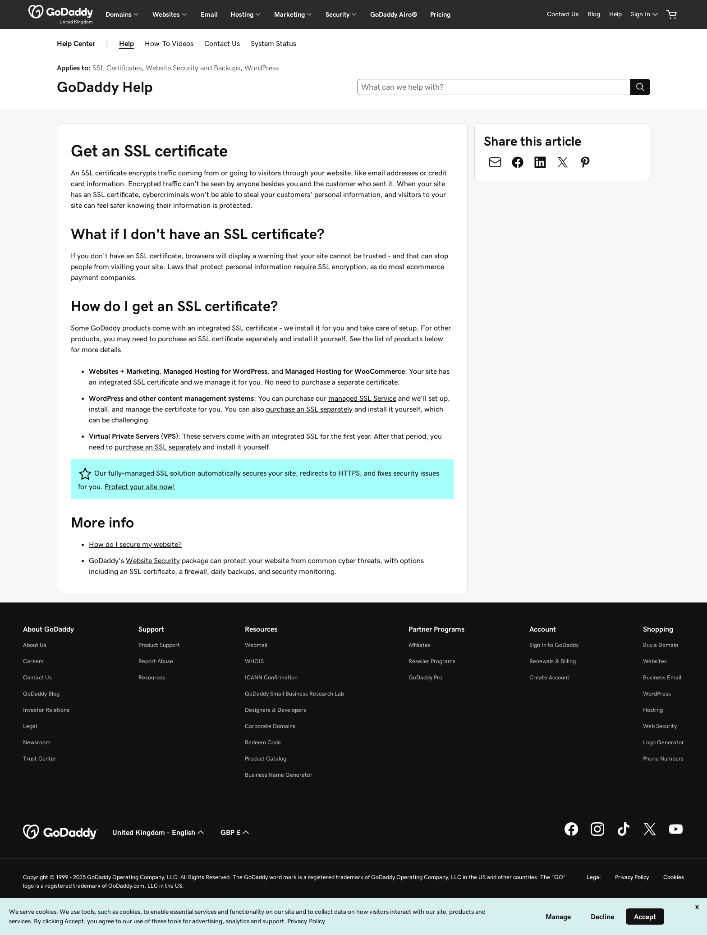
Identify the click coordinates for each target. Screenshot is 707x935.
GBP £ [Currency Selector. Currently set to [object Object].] (235, 832)
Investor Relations (46, 710)
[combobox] (494, 87)
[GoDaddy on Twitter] (650, 834)
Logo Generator (663, 742)
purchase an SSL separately (309, 408)
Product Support (159, 645)
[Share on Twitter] (562, 162)
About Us (34, 645)
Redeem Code (263, 742)
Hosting (653, 710)
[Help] (615, 14)
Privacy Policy (632, 877)
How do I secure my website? (135, 544)
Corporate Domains (270, 726)
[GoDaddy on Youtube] (676, 834)
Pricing (440, 14)
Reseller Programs (432, 661)
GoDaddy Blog (41, 694)
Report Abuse (155, 661)
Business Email (662, 677)
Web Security (660, 726)
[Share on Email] (495, 162)
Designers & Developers (275, 710)
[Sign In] (645, 14)
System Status (273, 43)
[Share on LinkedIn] (540, 162)
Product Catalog (265, 758)
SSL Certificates (117, 67)
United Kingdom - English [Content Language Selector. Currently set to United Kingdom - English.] (159, 832)
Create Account (549, 677)
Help (126, 43)
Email (209, 14)
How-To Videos (169, 43)
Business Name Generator (278, 775)
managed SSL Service (362, 398)
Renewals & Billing (552, 661)
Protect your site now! (140, 486)
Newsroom (36, 742)
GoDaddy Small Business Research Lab (294, 694)
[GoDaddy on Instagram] (597, 834)
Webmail (256, 645)
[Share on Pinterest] (585, 162)
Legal (30, 726)
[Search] (640, 87)
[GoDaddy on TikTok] (623, 834)
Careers (33, 661)
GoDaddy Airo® (394, 14)
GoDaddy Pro (425, 677)
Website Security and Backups (193, 67)
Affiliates (420, 645)
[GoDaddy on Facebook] (571, 834)
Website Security (153, 560)
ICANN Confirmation (271, 677)
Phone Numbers (663, 758)
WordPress (261, 67)
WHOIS (254, 661)
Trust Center (39, 758)
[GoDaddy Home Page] (60, 832)
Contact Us (222, 43)
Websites (655, 661)
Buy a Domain (660, 645)
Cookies (673, 877)
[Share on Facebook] (517, 162)
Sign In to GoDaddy (553, 645)
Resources (151, 677)
